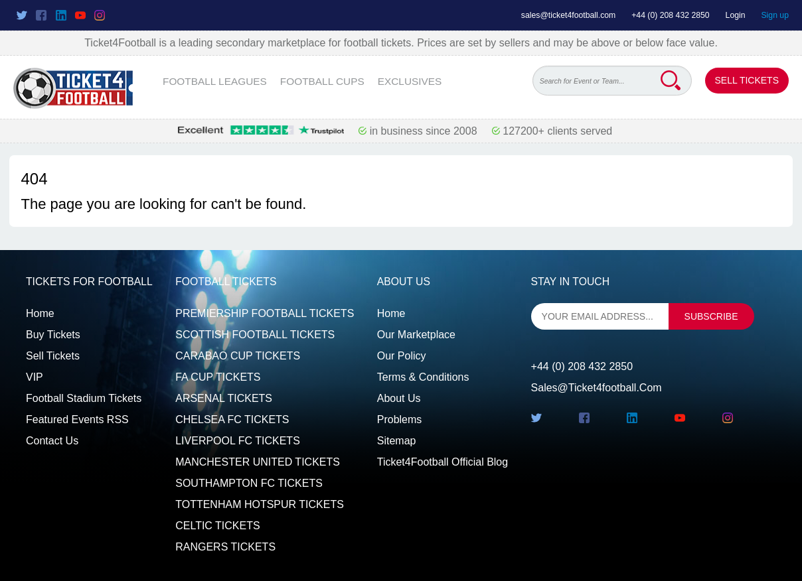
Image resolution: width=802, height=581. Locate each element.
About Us (399, 398)
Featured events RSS (77, 419)
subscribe (711, 316)
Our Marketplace (416, 334)
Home (40, 313)
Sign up (775, 15)
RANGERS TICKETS (225, 546)
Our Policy (401, 355)
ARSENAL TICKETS (223, 398)
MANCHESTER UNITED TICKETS (257, 462)
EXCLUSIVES (410, 81)
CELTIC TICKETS (217, 525)
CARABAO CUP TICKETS (237, 355)
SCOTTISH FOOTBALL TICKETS (255, 334)
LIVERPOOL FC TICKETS (237, 440)
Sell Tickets (747, 80)
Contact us (52, 440)
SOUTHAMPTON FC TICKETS (249, 483)
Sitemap (396, 440)
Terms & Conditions (423, 377)
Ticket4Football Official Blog (442, 462)
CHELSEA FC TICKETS (232, 419)
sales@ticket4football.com (568, 15)
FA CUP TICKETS (217, 377)
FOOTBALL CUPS (322, 81)
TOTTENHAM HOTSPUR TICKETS (259, 504)
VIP (34, 377)
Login (736, 15)
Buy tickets (53, 334)
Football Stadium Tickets (83, 398)
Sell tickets (53, 355)
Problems (399, 419)
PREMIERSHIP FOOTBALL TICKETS (264, 313)
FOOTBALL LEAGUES (215, 81)
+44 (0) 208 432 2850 (670, 15)
